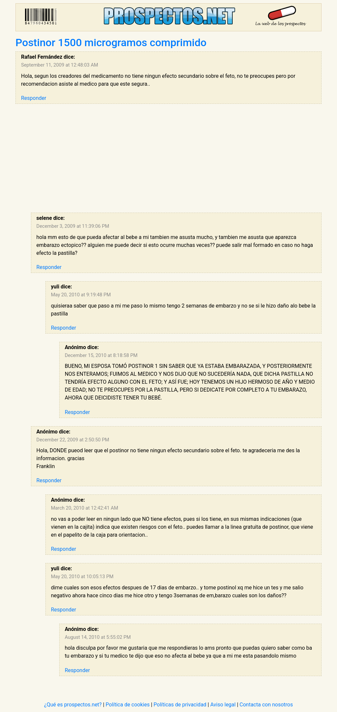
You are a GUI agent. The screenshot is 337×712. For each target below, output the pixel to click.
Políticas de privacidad (180, 704)
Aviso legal (223, 704)
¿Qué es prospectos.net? (73, 704)
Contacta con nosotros (266, 704)
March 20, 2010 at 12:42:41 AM (84, 508)
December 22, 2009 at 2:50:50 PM (73, 440)
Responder (33, 98)
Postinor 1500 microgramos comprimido (110, 42)
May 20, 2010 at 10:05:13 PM (82, 576)
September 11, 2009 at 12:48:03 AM (59, 65)
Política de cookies (128, 704)
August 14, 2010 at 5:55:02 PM (98, 637)
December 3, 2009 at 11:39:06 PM (73, 226)
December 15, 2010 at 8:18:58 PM (101, 355)
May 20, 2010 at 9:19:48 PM (81, 295)
